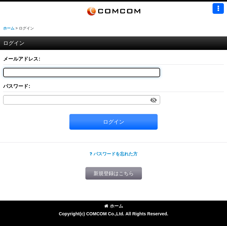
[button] (218, 8)
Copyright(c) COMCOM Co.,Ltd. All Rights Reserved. (113, 213)
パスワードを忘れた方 (113, 153)
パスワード (15, 86)
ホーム (113, 205)
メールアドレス (20, 59)
